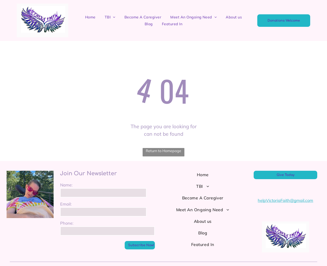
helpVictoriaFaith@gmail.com (285, 200)
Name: (66, 185)
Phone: (66, 223)
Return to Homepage (163, 150)
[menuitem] (90, 17)
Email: (66, 204)
